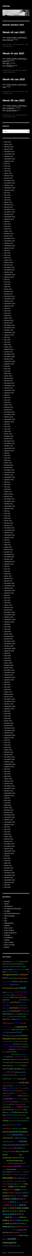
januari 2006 (8, 725)
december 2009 (9, 612)
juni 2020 (7, 311)
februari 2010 (8, 607)
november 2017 (9, 385)
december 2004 (9, 757)
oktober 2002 (8, 819)
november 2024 (9, 183)
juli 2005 (7, 740)
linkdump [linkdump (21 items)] (6, 1079)
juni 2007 (7, 684)
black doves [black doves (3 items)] (6, 984)
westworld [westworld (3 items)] (23, 1232)
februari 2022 (8, 262)
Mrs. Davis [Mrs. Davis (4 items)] (14, 1096)
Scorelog (7, 935)
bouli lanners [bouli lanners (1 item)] (10, 992)
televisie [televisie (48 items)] (23, 1141)
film (14, 70)
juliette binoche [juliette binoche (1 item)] (6, 1059)
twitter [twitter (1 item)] (15, 1178)
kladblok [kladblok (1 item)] (8, 1062)
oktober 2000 (8, 877)
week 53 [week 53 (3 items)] (14, 1230)
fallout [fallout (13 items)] (5, 1023)
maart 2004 (8, 778)
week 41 (24, 70)
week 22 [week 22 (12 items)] (20, 1202)
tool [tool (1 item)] (23, 1172)
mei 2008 (7, 658)
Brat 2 (8, 63)
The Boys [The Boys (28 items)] (18, 1148)
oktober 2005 (8, 733)
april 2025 (7, 171)
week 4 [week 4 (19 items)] (23, 1186)
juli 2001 (7, 856)
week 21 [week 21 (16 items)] (13, 1202)
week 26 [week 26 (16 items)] (22, 1205)
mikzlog (7, 925)
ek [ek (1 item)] (10, 1019)
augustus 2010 (9, 593)
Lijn (5, 921)
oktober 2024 (8, 185)
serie (17, 44)
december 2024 (9, 180)
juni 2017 (7, 397)
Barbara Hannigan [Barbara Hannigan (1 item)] (18, 978)
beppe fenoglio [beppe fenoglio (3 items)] (7, 982)
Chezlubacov (8, 906)
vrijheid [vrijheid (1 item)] (19, 1184)
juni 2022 (7, 253)
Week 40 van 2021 (13, 79)
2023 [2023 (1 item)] (15, 961)
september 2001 (9, 851)
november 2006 (9, 701)
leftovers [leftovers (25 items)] (10, 1072)
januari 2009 (8, 639)
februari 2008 (8, 665)
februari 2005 (8, 752)
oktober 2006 (8, 704)
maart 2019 (8, 347)
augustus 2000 (9, 882)
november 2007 (9, 672)
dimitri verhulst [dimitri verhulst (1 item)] (6, 1014)
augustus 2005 (9, 737)
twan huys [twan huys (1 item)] (23, 1174)
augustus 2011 (9, 564)
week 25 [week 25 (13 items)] (15, 1205)
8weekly (7, 901)
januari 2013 (8, 525)
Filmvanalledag (9, 916)
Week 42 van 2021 (13, 32)
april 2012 (7, 545)
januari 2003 (8, 812)
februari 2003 (8, 810)
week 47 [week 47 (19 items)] (23, 1223)
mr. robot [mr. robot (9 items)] (17, 1093)
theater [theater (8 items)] (22, 1145)
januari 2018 (8, 381)
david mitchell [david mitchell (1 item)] (6, 1011)
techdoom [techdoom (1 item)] (5, 1141)
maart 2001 (8, 865)
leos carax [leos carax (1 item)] (20, 1072)
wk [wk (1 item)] (3, 1239)
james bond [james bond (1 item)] (5, 1049)
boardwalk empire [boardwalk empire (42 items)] (11, 988)
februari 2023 (8, 233)
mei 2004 (7, 774)
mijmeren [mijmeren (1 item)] (11, 1090)
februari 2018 (8, 378)
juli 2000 (7, 885)
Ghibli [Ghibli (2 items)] (13, 1029)
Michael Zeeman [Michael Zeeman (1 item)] (19, 1088)
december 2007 (9, 670)
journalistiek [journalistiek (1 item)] (16, 1057)
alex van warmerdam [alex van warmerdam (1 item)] (16, 964)
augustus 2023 (9, 219)
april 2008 (7, 660)
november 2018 (9, 356)
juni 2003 (7, 800)
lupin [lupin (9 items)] (24, 1079)
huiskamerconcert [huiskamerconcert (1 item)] (7, 1044)
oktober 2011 (8, 559)
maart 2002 (8, 836)
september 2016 (9, 419)
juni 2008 (7, 655)
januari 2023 (8, 236)
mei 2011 (7, 571)
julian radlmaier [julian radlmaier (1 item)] (24, 1057)
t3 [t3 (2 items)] (14, 1138)
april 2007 (7, 689)
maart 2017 (8, 405)
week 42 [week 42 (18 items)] (12, 1220)
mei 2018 (7, 371)
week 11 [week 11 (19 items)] (19, 1193)
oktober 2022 (8, 243)
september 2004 (9, 764)
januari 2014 (8, 496)
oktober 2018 (8, 359)
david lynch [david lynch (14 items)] (23, 1008)
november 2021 (9, 270)
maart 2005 (8, 750)
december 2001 (9, 844)
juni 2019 (7, 340)
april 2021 (7, 286)
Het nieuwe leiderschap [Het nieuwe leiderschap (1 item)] (8, 1041)
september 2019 (9, 332)
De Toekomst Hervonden (12, 908)
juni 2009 (7, 627)
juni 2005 (7, 742)
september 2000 (9, 880)
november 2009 (9, 614)
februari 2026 (8, 147)
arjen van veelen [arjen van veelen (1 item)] (22, 972)
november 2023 (9, 212)
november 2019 (9, 327)
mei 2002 (7, 832)
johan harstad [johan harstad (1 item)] (15, 1054)
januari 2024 (8, 207)
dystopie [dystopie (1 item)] (23, 1016)
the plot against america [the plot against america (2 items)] (15, 1163)
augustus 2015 (9, 450)
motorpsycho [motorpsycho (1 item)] (6, 1093)
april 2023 (7, 229)
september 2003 (9, 793)
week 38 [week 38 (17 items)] (8, 1217)
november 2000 (9, 875)
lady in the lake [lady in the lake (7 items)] (15, 1069)
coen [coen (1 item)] (20, 1000)
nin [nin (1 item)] (22, 1099)
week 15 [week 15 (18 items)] (19, 1196)
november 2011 (9, 557)
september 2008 (9, 648)
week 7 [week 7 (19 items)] (18, 1190)
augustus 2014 (9, 479)
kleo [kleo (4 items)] (12, 1062)
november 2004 (9, 759)
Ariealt (6, 904)
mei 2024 (7, 197)
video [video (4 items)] (20, 1181)
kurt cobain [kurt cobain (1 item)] (17, 1065)
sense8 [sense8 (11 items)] (12, 1125)
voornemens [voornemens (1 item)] (10, 1184)
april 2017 (7, 402)
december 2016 (9, 412)
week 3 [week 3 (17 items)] (17, 1186)
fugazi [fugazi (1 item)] (14, 1027)
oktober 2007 (8, 675)
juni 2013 (7, 513)
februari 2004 (8, 781)
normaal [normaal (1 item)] (8, 1101)
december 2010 (9, 583)
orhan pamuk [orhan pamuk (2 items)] (6, 1107)
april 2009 (7, 631)
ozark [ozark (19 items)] (19, 1107)
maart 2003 (8, 807)
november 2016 (9, 414)
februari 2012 (8, 549)
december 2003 (9, 786)
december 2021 (9, 267)
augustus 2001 (9, 853)
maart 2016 (8, 434)
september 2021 (9, 274)
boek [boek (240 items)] (23, 987)
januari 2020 (8, 323)
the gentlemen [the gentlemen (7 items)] (13, 1155)
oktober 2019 (8, 330)
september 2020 (9, 303)
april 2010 (7, 602)
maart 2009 (8, 634)
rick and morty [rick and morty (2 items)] (21, 1115)
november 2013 (9, 501)
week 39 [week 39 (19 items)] (15, 1217)
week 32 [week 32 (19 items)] (15, 1211)
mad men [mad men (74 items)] (24, 1082)
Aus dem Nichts (11, 110)
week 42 (21, 44)
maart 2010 (8, 605)
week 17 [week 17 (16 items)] (8, 1199)
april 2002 (7, 834)
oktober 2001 (8, 848)
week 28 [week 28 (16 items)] (13, 1208)
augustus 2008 (9, 651)
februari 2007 (8, 694)
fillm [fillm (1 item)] (12, 1023)
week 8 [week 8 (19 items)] (24, 1190)
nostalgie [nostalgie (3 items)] (14, 1101)
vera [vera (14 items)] (10, 1181)
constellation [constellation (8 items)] (15, 1002)
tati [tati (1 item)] (27, 1138)
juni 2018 (7, 368)
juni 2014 (7, 484)
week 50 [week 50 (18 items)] (20, 1227)
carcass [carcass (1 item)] (8, 995)
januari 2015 (8, 467)
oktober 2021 (8, 272)
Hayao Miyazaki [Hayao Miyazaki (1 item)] (15, 1036)
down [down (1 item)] (7, 1016)
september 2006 (9, 706)
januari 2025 (8, 178)
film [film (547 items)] (17, 1022)
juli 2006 (7, 711)
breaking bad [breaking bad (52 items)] (20, 992)
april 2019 (7, 344)
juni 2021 (7, 282)
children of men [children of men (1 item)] (14, 997)
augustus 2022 (9, 248)
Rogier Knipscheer (10, 933)
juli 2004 (7, 769)
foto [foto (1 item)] (25, 1023)
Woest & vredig (9, 945)
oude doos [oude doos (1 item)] (14, 1107)
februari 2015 (8, 465)
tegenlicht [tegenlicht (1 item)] (11, 1141)
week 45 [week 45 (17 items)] (8, 1223)
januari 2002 (8, 841)
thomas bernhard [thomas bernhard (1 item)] (11, 1169)
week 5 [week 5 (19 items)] (5, 1190)
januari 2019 (8, 352)
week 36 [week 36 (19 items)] (20, 1214)
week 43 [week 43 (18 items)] (20, 1220)
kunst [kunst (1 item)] (11, 1065)
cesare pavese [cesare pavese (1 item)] (19, 995)
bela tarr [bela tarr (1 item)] (25, 978)
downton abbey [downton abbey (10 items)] (15, 1016)
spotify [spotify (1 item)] (4, 1135)
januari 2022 (8, 265)
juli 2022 (7, 250)
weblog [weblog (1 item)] (26, 1184)
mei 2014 (7, 487)
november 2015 (9, 443)
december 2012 (9, 528)
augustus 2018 (9, 364)
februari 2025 (8, 175)
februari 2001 (8, 868)
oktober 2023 (8, 214)
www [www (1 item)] (5, 1239)
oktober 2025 (8, 156)
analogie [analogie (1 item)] (10, 969)
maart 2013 (8, 520)
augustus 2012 (9, 537)
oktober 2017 (8, 388)
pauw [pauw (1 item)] (21, 1110)
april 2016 (7, 431)
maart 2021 (8, 289)
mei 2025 (7, 168)
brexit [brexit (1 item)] (4, 995)
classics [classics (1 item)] (25, 997)
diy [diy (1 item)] (12, 1014)
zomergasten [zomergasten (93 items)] (9, 1242)
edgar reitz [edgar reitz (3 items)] (5, 1019)
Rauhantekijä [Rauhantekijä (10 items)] (11, 1115)
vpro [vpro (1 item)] (15, 1184)
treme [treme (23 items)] (7, 1174)
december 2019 (9, 325)
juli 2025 (7, 163)
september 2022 (9, 245)
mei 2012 (7, 542)
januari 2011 (8, 581)
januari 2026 (8, 149)
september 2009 (9, 619)
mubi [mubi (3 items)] (19, 1096)
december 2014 (9, 470)
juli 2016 (7, 424)
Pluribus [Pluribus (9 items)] (15, 1112)
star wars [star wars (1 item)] (9, 1135)
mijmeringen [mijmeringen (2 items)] (19, 1090)
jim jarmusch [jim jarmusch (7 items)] (22, 1052)
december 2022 (9, 238)
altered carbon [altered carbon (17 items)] (15, 966)
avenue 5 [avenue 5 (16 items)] (16, 975)
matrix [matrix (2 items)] (11, 1085)
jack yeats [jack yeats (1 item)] (25, 1047)
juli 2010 (7, 595)
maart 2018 (8, 376)
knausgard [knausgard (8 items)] (18, 1062)
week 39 (24, 115)
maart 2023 (8, 231)
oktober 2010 (8, 588)
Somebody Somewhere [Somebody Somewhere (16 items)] (18, 1132)
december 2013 (9, 499)
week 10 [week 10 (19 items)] (12, 1193)
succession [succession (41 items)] (7, 1138)
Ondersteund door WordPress (16, 1252)
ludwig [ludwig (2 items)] (19, 1079)
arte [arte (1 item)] (28, 972)
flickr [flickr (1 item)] (21, 1023)
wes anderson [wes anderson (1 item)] (16, 1232)
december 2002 (9, 815)
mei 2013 (7, 516)
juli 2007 (7, 682)
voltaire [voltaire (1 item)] (4, 1184)
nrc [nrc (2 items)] (19, 1101)
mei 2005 (7, 745)
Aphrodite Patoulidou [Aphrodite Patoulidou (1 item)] (12, 972)
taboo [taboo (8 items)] (17, 1138)
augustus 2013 (9, 508)
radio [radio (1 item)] (23, 1112)
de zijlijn (7, 911)
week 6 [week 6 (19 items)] (12, 1190)
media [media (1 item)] (4, 1088)
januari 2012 (8, 552)
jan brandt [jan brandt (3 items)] (19, 1049)
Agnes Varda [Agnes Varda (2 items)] (24, 961)
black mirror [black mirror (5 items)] (14, 985)
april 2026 (7, 142)
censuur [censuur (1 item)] (12, 995)
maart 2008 (8, 663)
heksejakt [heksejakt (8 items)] (6, 1039)
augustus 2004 (9, 766)
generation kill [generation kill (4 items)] (22, 1027)
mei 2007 (7, 687)
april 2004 (7, 776)
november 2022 (9, 241)
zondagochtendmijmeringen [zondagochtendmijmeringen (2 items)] (11, 1246)
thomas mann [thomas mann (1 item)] (15, 1172)
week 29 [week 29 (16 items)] (20, 1208)
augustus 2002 (9, 824)
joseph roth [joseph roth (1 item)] (9, 1057)
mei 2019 (7, 342)
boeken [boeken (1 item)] (4, 992)
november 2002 (9, 817)
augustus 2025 (9, 161)
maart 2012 (8, 547)
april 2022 (7, 258)
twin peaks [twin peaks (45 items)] (7, 1178)
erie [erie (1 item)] (18, 1019)
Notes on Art (8, 928)
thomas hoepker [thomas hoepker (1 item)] (6, 1172)
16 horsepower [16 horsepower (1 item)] (6, 961)
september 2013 (9, 506)
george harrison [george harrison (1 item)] (6, 1029)
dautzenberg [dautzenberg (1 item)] (5, 1008)
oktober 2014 (8, 475)
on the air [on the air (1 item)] (11, 1104)
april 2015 (7, 460)
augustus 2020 (9, 306)
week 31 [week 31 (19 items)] (8, 1211)
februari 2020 (8, 320)
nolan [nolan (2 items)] (4, 1101)
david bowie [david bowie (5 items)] (14, 1008)
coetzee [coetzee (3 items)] (24, 1000)
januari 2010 (8, 610)
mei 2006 (7, 716)
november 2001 (9, 846)
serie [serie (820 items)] (18, 1124)
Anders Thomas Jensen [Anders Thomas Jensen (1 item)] (19, 969)
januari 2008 (8, 668)
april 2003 (7, 805)
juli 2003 (7, 798)
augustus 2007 (9, 680)
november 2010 (9, 586)
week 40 (21, 91)
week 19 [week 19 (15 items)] (22, 1199)
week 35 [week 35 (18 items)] (13, 1214)
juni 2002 (7, 829)
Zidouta (6, 947)
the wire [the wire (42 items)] (17, 1166)
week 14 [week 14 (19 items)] (12, 1196)
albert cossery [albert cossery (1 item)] (6, 964)
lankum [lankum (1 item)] (23, 1069)
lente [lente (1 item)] (16, 1072)
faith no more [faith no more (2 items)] (24, 1019)
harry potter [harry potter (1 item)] (12, 1032)
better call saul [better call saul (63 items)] (19, 981)
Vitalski (6, 940)
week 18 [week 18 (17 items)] (15, 1199)
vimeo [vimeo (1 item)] (24, 1181)
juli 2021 (7, 279)
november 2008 (9, 643)
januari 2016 (8, 438)
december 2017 (9, 383)
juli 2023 (7, 221)
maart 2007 (8, 692)
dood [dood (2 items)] (15, 1014)
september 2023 (9, 217)
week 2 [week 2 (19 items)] (11, 1186)
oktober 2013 (8, 504)
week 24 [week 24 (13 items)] (8, 1205)
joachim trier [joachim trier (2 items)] (6, 1054)
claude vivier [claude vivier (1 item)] (5, 1000)
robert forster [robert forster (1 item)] (6, 1118)
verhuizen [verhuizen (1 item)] (15, 1181)
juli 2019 (7, 337)
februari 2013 (8, 523)
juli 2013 (7, 511)
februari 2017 (8, 407)
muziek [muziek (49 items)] (9, 1098)
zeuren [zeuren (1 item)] (18, 1239)
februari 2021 (8, 291)
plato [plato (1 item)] (10, 1112)
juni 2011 (7, 569)
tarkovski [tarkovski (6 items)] (22, 1138)
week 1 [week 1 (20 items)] (5, 1186)
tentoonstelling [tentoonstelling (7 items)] (14, 1145)
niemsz (6, 6)
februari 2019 (8, 349)
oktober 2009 (8, 617)
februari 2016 (8, 436)
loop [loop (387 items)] (14, 1078)
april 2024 (7, 200)
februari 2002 (8, 839)
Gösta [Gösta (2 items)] (7, 1032)
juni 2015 (7, 455)
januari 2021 (8, 294)
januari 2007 (8, 696)
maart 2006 (8, 721)
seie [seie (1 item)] (18, 1121)
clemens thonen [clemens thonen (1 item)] (14, 1000)
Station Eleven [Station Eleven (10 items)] (17, 1135)
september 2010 (9, 590)
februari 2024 (8, 204)
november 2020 (9, 299)
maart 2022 (8, 260)
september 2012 (9, 535)
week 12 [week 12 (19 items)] (25, 1193)
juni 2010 (7, 598)
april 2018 (7, 373)
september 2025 (9, 159)
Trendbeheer (8, 937)
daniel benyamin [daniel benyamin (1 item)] (22, 1005)
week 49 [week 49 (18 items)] (13, 1227)
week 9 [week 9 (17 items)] (5, 1193)
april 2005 (7, 747)
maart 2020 (8, 318)
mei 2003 (7, 803)
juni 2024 (7, 195)
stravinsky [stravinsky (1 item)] (26, 1135)
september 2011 (9, 561)
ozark (14, 44)
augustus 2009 (9, 622)
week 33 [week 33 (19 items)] (22, 1211)
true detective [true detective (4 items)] (15, 1174)
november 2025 (9, 154)
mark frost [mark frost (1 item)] (5, 1085)
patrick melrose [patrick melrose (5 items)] (8, 1110)
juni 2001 (7, 858)
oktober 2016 (8, 417)
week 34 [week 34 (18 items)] (5, 1214)
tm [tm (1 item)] (20, 1172)
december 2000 (9, 873)
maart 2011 (8, 576)
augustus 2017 (9, 393)
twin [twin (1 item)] (27, 1174)
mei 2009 (7, 629)
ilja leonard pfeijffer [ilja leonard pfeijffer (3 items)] (16, 1047)
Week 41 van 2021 (13, 53)
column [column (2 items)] (7, 1002)
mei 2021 (7, 284)
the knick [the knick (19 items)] (20, 1158)
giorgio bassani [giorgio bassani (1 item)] (20, 1029)
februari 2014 (8, 494)
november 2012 (9, 530)
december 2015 (9, 441)
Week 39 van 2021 (13, 100)
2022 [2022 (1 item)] (12, 961)
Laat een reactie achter (8, 72)
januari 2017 (8, 409)
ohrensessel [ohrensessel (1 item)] (23, 1101)
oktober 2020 (8, 301)
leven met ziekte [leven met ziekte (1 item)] (21, 1075)
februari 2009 (8, 636)
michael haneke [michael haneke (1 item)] (10, 1088)
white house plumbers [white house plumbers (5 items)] (10, 1235)
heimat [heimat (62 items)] (24, 1035)
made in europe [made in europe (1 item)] (15, 1083)
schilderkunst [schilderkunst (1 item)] (12, 1121)
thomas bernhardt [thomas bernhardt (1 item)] (21, 1169)
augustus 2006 (9, 709)
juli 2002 (7, 827)
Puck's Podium (9, 930)
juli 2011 (7, 566)
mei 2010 (7, 600)
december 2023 (9, 209)
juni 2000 (7, 887)
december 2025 (9, 151)
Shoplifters (10, 66)
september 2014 (9, 477)
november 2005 (9, 730)
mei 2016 (7, 429)
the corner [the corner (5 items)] (12, 1151)
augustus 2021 (9, 277)
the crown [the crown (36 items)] (20, 1151)
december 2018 (9, 354)
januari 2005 (8, 754)
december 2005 (9, 728)
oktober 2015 (8, 446)
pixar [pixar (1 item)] (6, 1112)
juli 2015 (7, 453)
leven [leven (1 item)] (15, 1075)
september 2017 (9, 390)
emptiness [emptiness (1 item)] (14, 1019)
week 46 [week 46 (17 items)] (15, 1223)
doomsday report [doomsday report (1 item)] (21, 1014)
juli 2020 (7, 308)
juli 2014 (7, 482)
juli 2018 (7, 366)
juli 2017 (7, 395)
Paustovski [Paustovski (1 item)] (17, 1110)
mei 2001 (7, 860)
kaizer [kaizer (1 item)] (13, 1059)
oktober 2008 (8, 646)
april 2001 (7, 863)
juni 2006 (7, 713)
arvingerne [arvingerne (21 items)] (7, 975)
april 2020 (7, 315)
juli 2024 (7, 192)
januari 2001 (8, 870)
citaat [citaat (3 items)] (20, 997)
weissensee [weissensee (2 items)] (20, 1230)
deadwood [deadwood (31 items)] (15, 1011)
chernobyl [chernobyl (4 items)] (5, 997)
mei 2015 (7, 458)
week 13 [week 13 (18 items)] (5, 1196)
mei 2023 (7, 226)
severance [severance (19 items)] (6, 1128)
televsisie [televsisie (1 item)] (5, 1145)
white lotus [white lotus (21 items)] (23, 1235)
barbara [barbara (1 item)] (11, 978)
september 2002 (9, 822)
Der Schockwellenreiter (12, 913)
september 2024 (9, 188)
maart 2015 (8, 463)
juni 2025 (7, 166)
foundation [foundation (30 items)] (7, 1026)
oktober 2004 (8, 762)
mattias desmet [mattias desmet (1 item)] (17, 1085)
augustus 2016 (9, 422)
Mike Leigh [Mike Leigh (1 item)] (26, 1090)
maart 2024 (8, 202)
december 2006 (9, 699)
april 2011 (7, 573)
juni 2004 (7, 771)
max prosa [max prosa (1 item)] (25, 1085)
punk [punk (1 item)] (20, 1112)
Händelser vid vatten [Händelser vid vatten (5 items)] (20, 1044)
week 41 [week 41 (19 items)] (5, 1220)
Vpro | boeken (9, 942)
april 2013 (7, 518)
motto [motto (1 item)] (12, 1093)
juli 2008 (7, 653)
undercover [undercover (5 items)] (21, 1178)
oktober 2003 (8, 791)
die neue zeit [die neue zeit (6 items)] (24, 1011)
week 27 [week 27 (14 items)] (5, 1208)
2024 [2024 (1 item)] (18, 961)
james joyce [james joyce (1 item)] (12, 1049)
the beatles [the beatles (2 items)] (10, 1148)
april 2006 (7, 718)
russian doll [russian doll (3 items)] (22, 1118)
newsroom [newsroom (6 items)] (16, 1099)
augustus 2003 (9, 795)
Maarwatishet (9, 923)
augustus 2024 (9, 190)
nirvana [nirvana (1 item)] (25, 1099)
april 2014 (7, 489)
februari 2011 (8, 578)
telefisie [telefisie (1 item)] (16, 1141)
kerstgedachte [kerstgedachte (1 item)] (19, 1059)
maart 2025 (8, 173)
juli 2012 (7, 540)
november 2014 (9, 472)
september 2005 (9, 735)
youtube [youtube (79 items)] (12, 1238)
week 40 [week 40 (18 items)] (22, 1217)
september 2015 (9, 448)
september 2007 (9, 677)
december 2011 (9, 554)
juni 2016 (7, 426)
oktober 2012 (8, 532)
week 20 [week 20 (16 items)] (5, 1202)
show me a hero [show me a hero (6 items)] (16, 1129)
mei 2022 (7, 255)
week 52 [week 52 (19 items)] (8, 1230)
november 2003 (9, 788)
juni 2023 (7, 224)
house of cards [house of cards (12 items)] (21, 1041)
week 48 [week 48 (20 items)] (5, 1227)
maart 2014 (8, 491)
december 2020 (9, 296)
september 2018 (9, 361)
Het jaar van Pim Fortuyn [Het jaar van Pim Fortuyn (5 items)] (19, 1039)
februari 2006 (8, 723)
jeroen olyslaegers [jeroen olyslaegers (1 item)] (12, 1052)
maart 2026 (8, 144)
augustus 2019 (9, 335)
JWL (5, 918)
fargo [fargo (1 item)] (9, 1023)
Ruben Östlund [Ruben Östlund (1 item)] (14, 1118)
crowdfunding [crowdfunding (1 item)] (14, 1005)
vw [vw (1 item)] (22, 1184)
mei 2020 (7, 313)
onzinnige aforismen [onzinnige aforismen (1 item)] (20, 1104)
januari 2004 (8, 783)
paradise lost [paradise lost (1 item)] (25, 1107)
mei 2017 (7, 400)
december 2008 (9, 641)
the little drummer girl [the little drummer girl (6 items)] (14, 1161)
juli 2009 (7, 624)
